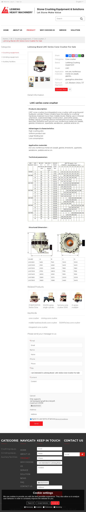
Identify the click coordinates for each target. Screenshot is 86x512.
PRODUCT (31, 30)
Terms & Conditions (61, 419)
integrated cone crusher (38, 327)
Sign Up (19, 1)
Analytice (38, 507)
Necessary (28, 507)
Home (5, 39)
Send (36, 424)
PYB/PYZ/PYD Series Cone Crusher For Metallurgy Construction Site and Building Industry (34, 306)
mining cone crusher (49, 318)
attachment (36, 406)
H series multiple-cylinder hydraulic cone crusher (77, 306)
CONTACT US (26, 486)
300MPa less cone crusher (69, 323)
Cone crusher (38, 39)
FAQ (22, 482)
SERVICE (62, 30)
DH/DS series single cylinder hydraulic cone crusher (48, 306)
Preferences (48, 507)
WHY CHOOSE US (47, 30)
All (11, 39)
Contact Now (61, 89)
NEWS (23, 478)
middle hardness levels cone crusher (43, 323)
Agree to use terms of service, (49, 419)
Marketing (58, 507)
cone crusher (34, 318)
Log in (12, 1)
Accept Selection (42, 503)
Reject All (31, 503)
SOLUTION (75, 30)
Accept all (55, 503)
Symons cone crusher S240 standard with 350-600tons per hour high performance (62, 306)
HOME (6, 30)
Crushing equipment (23, 39)
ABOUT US (17, 30)
